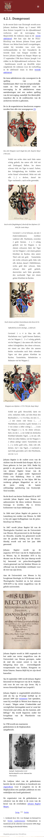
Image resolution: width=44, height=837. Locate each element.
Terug (17, 812)
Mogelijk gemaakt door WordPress (14, 834)
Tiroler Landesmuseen (16, 821)
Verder (26, 812)
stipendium (8, 787)
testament (23, 698)
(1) (34, 109)
